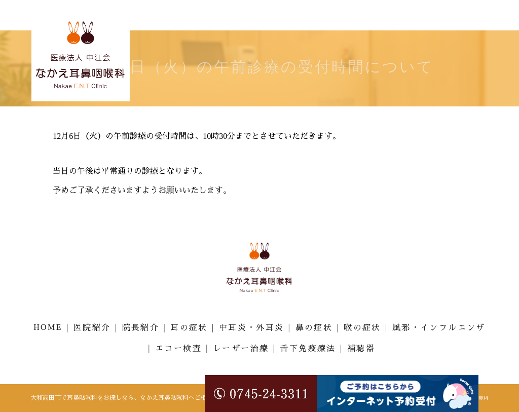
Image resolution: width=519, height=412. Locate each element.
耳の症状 (189, 327)
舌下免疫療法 (308, 348)
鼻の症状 (314, 327)
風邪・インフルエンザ (439, 327)
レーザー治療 (241, 348)
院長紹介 (141, 327)
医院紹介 (92, 327)
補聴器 (361, 348)
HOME (47, 327)
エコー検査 (178, 348)
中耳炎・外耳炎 (251, 327)
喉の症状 (362, 327)
